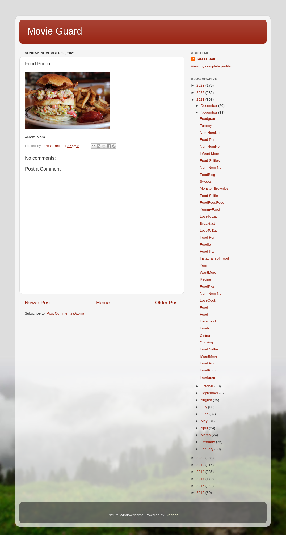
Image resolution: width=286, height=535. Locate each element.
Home (103, 302)
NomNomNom (211, 133)
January (208, 449)
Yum (203, 266)
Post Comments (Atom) (65, 313)
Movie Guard (54, 31)
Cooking (206, 342)
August (207, 400)
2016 (200, 486)
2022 (200, 93)
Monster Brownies (214, 188)
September (210, 393)
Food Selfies (210, 161)
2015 (200, 493)
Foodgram (208, 119)
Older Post (167, 302)
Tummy (206, 126)
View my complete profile (211, 66)
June (205, 414)
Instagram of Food (214, 258)
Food (204, 307)
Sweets (206, 182)
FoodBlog (207, 175)
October (208, 386)
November (209, 112)
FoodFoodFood (212, 203)
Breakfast (207, 224)
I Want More (209, 154)
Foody (205, 328)
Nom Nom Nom (212, 167)
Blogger (171, 515)
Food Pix (207, 251)
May (204, 421)
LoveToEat (208, 216)
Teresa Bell (205, 59)
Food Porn (208, 237)
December (209, 106)
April (205, 428)
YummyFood (210, 209)
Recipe (205, 279)
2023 (200, 85)
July (204, 407)
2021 (200, 99)
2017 (200, 479)
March (206, 435)
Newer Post (38, 302)
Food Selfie (209, 196)
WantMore (208, 272)
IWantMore (208, 356)
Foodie (205, 245)
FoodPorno (209, 370)
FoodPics (207, 286)
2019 (200, 465)
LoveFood (208, 321)
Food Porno (209, 140)
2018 (200, 472)
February (208, 442)
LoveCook (208, 300)
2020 (200, 458)
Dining (205, 335)
